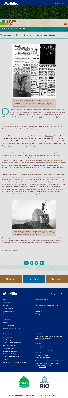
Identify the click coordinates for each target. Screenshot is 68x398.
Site (4, 299)
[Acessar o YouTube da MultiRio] (48, 294)
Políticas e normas (9, 345)
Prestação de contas (9, 348)
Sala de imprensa (8, 308)
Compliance (7, 340)
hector (37, 308)
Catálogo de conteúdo (9, 311)
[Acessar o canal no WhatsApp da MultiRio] (61, 294)
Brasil (40, 117)
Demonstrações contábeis (11, 351)
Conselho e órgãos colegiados (12, 342)
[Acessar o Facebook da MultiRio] (58, 294)
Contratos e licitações (10, 354)
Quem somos (6, 303)
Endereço (38, 334)
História (8, 250)
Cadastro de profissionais (11, 357)
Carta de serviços (8, 337)
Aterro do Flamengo (8, 177)
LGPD (5, 359)
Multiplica (38, 311)
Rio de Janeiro (47, 112)
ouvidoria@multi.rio (40, 347)
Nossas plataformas (41, 299)
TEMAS (38, 314)
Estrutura (5, 305)
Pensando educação (8, 325)
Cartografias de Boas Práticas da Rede (46, 305)
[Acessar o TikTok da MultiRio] (55, 294)
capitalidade (60, 124)
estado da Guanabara (21, 163)
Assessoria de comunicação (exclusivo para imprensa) (49, 351)
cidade (20, 114)
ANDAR (37, 303)
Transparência (7, 334)
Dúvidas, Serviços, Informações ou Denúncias (49, 361)
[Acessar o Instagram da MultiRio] (52, 294)
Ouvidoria (38, 343)
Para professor (7, 314)
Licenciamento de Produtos (11, 328)
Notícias (5, 322)
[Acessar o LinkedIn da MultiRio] (64, 294)
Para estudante (7, 317)
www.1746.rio (42, 367)
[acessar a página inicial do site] (11, 3)
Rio (57, 117)
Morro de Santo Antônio (16, 179)
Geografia (4, 250)
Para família (6, 319)
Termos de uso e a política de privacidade (14, 362)
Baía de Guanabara (56, 238)
